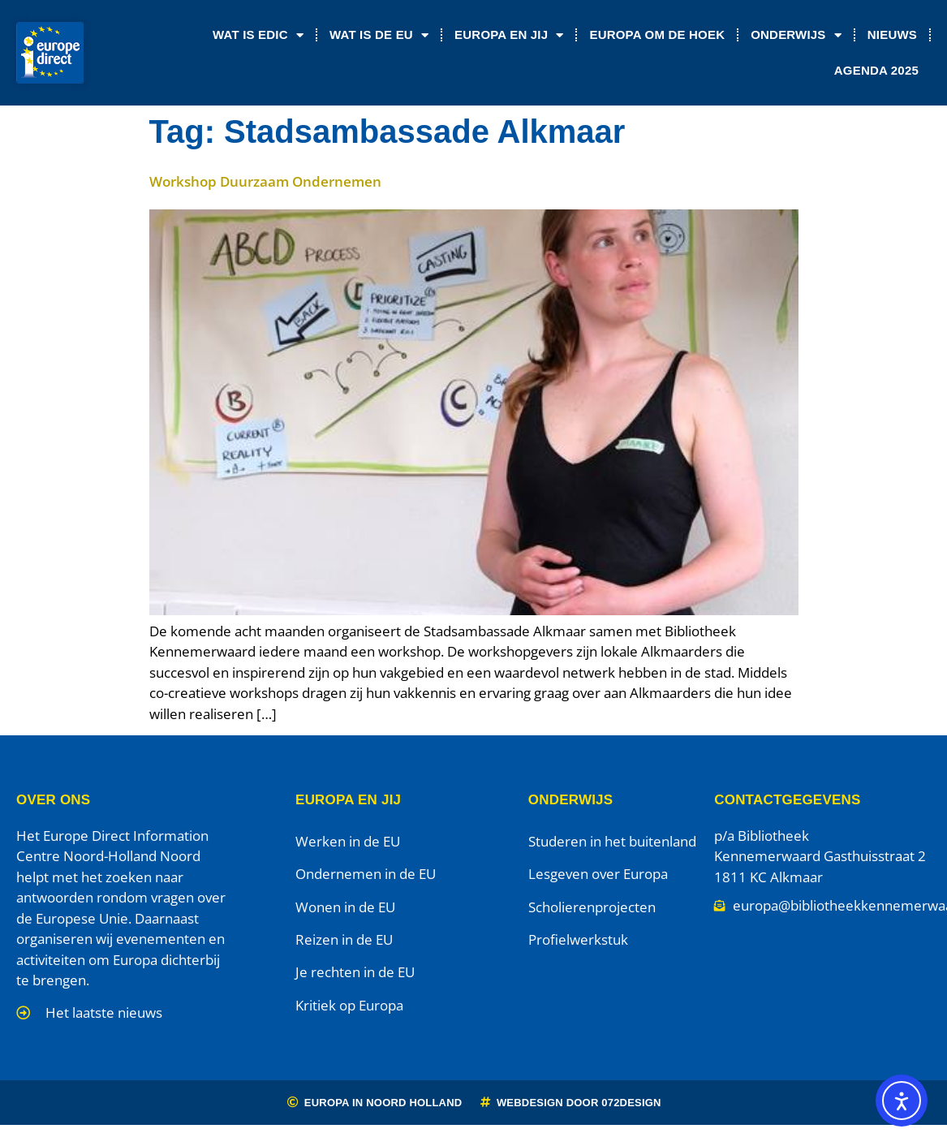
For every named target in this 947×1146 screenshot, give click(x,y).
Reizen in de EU (344, 939)
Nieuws (892, 34)
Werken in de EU (347, 841)
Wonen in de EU (345, 907)
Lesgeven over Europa (598, 873)
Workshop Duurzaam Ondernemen (265, 181)
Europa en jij (508, 35)
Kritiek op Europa (349, 1005)
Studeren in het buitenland (612, 841)
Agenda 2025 (876, 70)
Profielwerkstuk (578, 939)
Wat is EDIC (258, 35)
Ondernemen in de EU (365, 873)
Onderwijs (796, 35)
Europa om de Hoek (657, 34)
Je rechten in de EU (355, 972)
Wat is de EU (378, 35)
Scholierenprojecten (592, 907)
